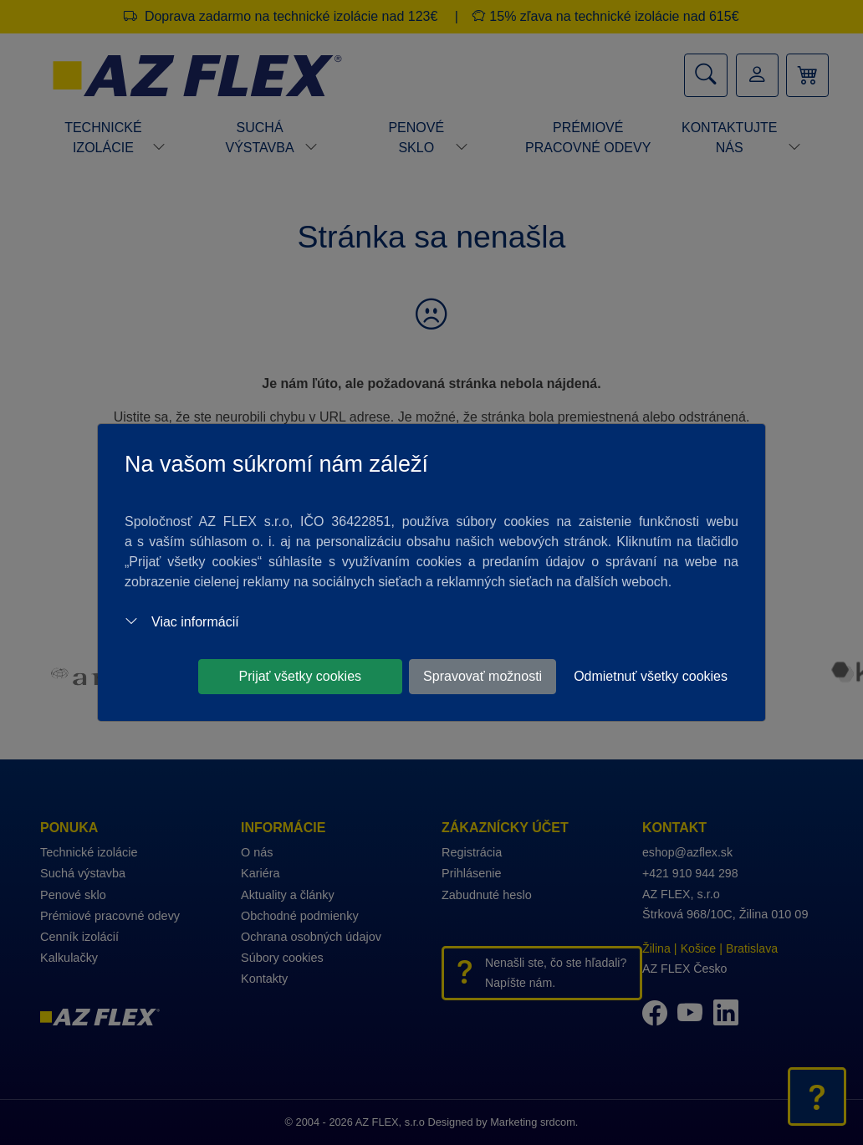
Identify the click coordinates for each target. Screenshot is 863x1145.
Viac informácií (182, 622)
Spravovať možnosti (482, 676)
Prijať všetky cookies (300, 676)
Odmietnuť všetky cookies (651, 676)
